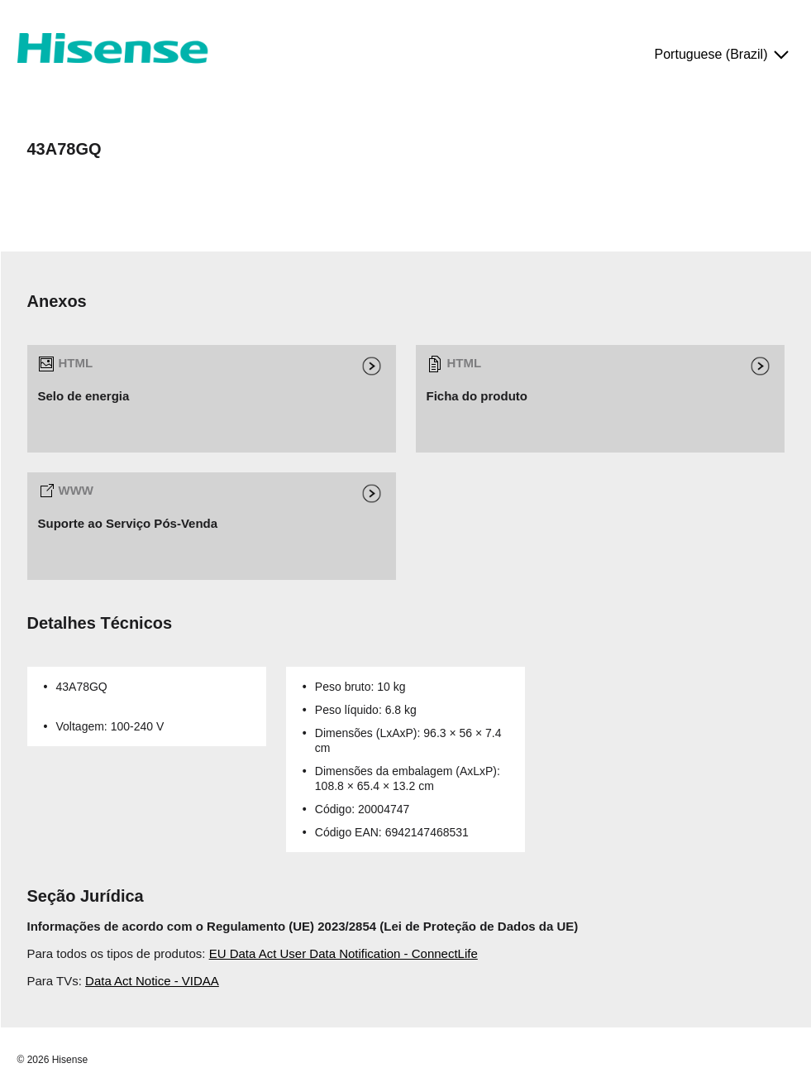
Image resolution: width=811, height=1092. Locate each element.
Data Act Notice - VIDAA (152, 981)
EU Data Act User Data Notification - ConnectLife (343, 953)
